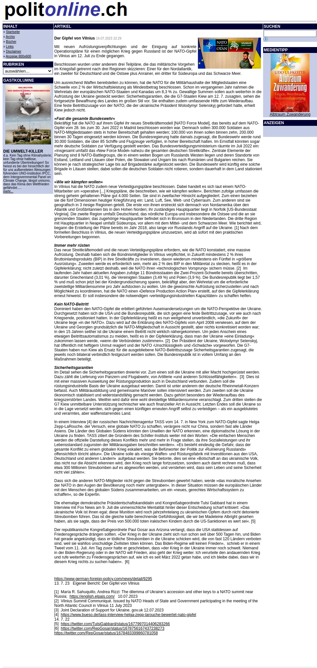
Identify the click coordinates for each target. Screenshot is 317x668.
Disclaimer (13, 51)
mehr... (8, 191)
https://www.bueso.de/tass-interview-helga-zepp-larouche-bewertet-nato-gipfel (128, 614)
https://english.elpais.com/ (92, 596)
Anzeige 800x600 (18, 56)
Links (9, 46)
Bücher (11, 41)
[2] (56, 601)
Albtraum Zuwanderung (290, 114)
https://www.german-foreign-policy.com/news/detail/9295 (103, 578)
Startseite (13, 32)
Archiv (10, 37)
